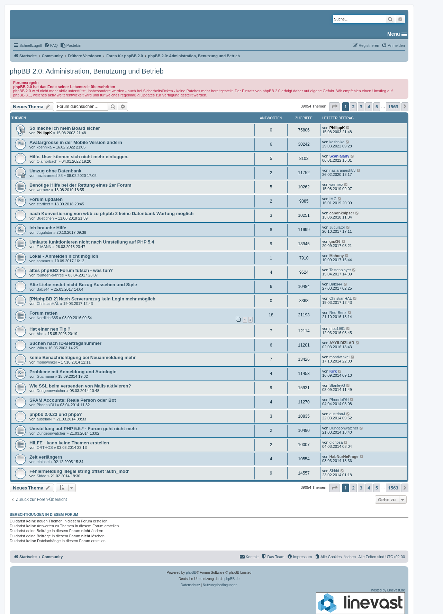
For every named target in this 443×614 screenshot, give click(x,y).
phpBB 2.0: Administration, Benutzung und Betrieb (87, 71)
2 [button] (353, 106)
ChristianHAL (48, 303)
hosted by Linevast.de (360, 601)
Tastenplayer (340, 270)
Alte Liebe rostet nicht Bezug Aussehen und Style (83, 284)
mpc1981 (337, 328)
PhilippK (44, 133)
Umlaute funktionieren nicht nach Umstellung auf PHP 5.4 (91, 242)
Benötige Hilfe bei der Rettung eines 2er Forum (80, 185)
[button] (334, 106)
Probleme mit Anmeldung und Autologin (73, 371)
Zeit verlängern (45, 457)
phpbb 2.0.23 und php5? (55, 414)
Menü (393, 34)
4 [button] (369, 106)
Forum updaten (46, 199)
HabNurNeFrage (344, 456)
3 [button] (361, 106)
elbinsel (43, 462)
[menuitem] (51, 45)
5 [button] (377, 106)
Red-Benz (337, 312)
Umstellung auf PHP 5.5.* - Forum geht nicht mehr (83, 428)
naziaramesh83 (50, 175)
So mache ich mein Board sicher (64, 128)
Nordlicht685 (47, 318)
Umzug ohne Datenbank (55, 170)
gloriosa (336, 442)
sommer (44, 261)
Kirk (333, 371)
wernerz (43, 190)
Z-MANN (44, 247)
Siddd (41, 476)
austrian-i (44, 419)
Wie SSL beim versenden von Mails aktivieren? (80, 386)
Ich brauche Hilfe (47, 227)
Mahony (336, 256)
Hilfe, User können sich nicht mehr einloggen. (79, 156)
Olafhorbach (47, 161)
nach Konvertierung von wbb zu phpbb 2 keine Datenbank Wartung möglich (111, 213)
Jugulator (44, 232)
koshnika (44, 147)
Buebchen (45, 218)
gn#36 (335, 241)
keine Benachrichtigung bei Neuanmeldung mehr (82, 357)
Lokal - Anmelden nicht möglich (63, 256)
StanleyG (337, 385)
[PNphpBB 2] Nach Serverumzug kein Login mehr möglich (92, 298)
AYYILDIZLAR (341, 343)
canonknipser (341, 213)
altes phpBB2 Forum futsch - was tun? (71, 270)
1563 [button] (393, 106)
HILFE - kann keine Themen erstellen (69, 442)
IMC (332, 199)
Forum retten (43, 313)
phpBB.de (231, 579)
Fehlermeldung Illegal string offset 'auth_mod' (79, 471)
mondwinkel (47, 362)
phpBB (191, 572)
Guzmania (45, 376)
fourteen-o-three (50, 275)
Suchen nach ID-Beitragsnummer (65, 343)
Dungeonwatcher (51, 391)
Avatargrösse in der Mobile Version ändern (75, 142)
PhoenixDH (46, 405)
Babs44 (43, 289)
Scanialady (339, 156)
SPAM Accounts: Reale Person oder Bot (72, 400)
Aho (40, 334)
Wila (40, 348)
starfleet (43, 204)
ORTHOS (45, 447)
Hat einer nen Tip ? (49, 329)
